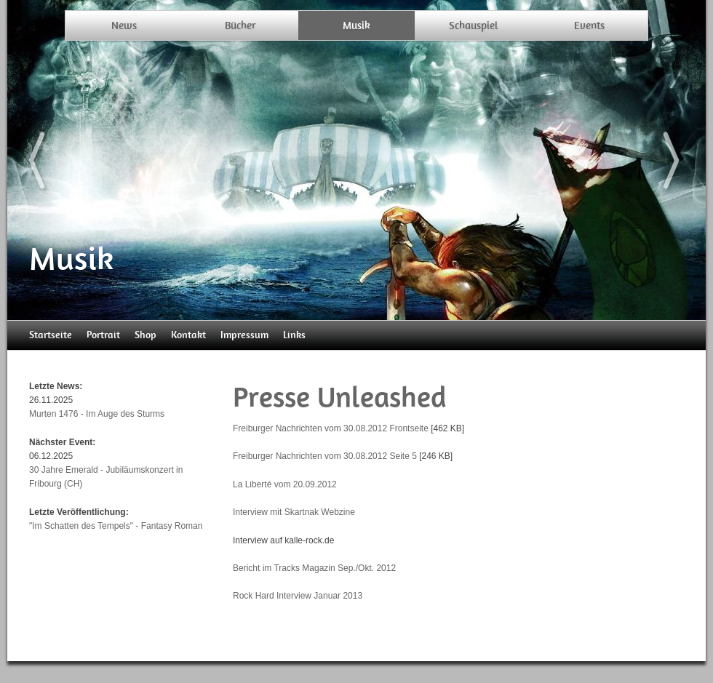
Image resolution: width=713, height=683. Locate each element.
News (124, 25)
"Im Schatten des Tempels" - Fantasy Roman (115, 526)
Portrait (103, 335)
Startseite (50, 335)
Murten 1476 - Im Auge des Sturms (96, 414)
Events (589, 25)
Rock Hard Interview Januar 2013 (297, 596)
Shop (145, 335)
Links (294, 335)
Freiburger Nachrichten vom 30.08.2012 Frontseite (331, 428)
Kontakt (188, 335)
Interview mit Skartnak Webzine (294, 512)
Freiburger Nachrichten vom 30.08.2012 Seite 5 (325, 456)
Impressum (244, 335)
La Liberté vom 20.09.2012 (285, 484)
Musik (356, 25)
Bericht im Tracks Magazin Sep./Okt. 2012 (314, 568)
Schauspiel (473, 25)
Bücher (240, 25)
